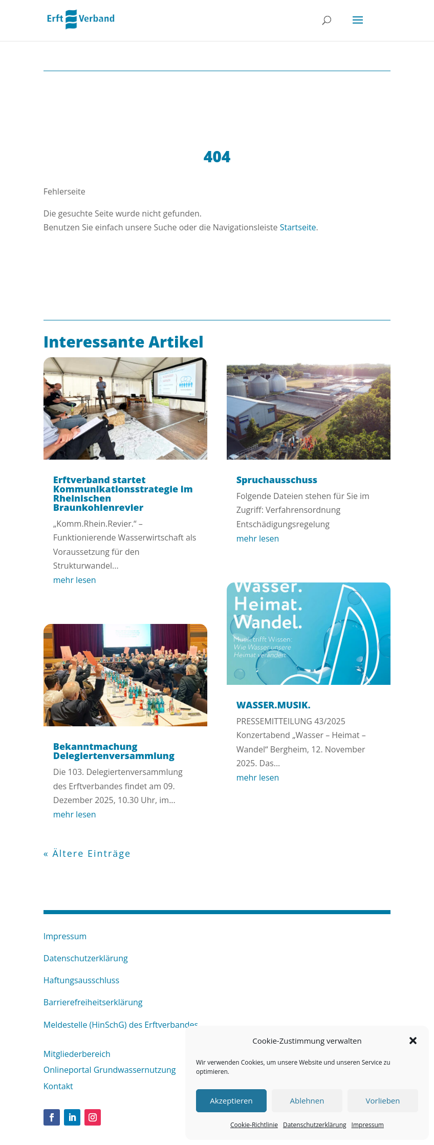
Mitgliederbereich (77, 1054)
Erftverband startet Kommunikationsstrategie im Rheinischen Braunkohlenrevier (123, 493)
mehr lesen (74, 580)
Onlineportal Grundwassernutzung (110, 1069)
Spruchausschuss (277, 479)
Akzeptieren (231, 1100)
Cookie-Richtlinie (254, 1124)
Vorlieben (383, 1100)
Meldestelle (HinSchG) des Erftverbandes (121, 1024)
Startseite (298, 227)
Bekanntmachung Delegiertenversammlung (114, 751)
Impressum (368, 1124)
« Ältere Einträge (87, 853)
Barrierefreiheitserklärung (93, 1002)
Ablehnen (307, 1100)
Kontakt (58, 1086)
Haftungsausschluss (81, 980)
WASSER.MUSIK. (273, 705)
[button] (413, 1040)
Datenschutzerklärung (314, 1124)
